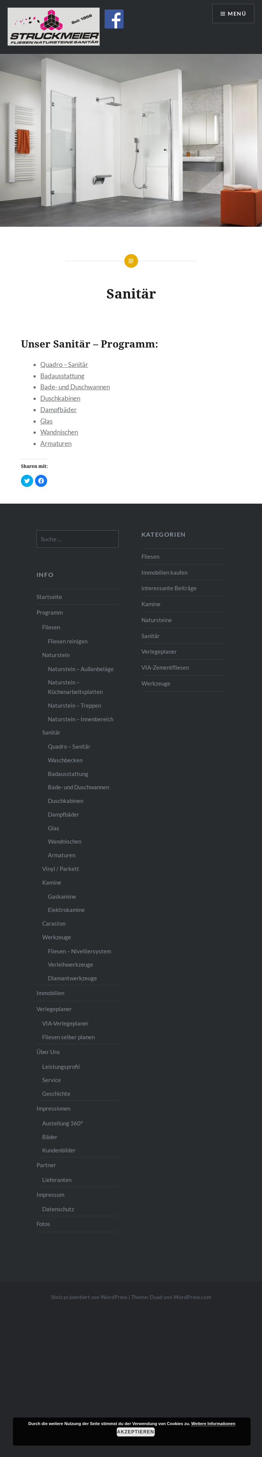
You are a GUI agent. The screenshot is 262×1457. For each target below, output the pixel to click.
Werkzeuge (155, 683)
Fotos (43, 1223)
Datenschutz (58, 1209)
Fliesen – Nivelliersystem (79, 951)
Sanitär (150, 635)
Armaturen (55, 443)
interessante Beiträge (169, 588)
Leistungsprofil (61, 1066)
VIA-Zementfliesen (165, 667)
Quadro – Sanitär (64, 364)
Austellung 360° (62, 1123)
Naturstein (56, 654)
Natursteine (156, 619)
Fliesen (150, 556)
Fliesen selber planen (68, 1036)
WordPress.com (192, 1297)
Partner (46, 1164)
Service (51, 1079)
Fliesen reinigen (67, 641)
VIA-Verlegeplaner (65, 1023)
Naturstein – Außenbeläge (81, 668)
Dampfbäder (58, 410)
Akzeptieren (135, 1432)
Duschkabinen (60, 398)
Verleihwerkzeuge (70, 964)
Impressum (50, 1194)
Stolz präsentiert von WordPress (89, 1297)
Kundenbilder (59, 1150)
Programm (50, 612)
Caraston (53, 923)
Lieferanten (56, 1179)
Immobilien (50, 992)
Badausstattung (62, 376)
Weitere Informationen (213, 1423)
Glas (46, 421)
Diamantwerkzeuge (72, 978)
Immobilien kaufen (164, 572)
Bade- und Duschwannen (75, 387)
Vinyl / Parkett (60, 868)
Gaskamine (62, 896)
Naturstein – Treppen (74, 705)
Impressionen (53, 1108)
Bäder (49, 1136)
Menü (237, 13)
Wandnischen (59, 432)
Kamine (150, 603)
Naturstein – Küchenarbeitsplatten (75, 687)
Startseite (49, 596)
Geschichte (56, 1093)
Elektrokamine (66, 909)
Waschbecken (65, 760)
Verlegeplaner (159, 651)
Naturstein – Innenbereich (80, 719)
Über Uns (48, 1051)
